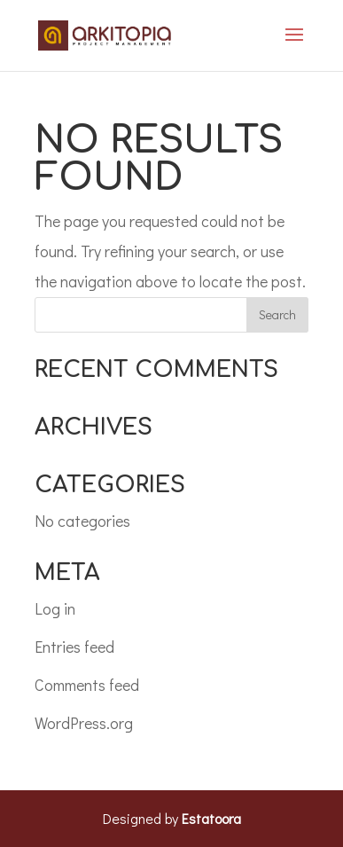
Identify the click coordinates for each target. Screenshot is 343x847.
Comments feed (87, 684)
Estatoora (211, 818)
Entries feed (74, 646)
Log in (55, 608)
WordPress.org (84, 722)
